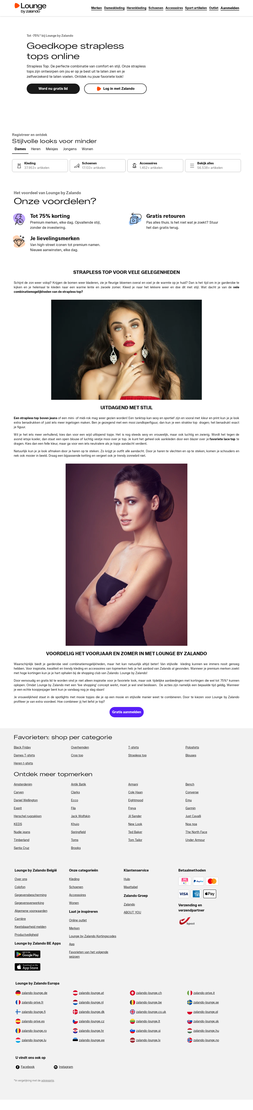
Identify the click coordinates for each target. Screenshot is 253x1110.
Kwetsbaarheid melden (30, 927)
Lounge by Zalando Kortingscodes (92, 936)
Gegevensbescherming (30, 895)
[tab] (20, 149)
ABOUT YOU (132, 912)
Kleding (74, 879)
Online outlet (78, 920)
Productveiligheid (26, 935)
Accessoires (77, 895)
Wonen (74, 903)
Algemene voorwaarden (31, 911)
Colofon (20, 887)
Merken (74, 928)
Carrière (20, 919)
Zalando (129, 904)
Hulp (127, 879)
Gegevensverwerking (29, 903)
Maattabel (131, 887)
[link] (230, 8)
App (71, 944)
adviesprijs (47, 1080)
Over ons (21, 879)
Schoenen (76, 887)
